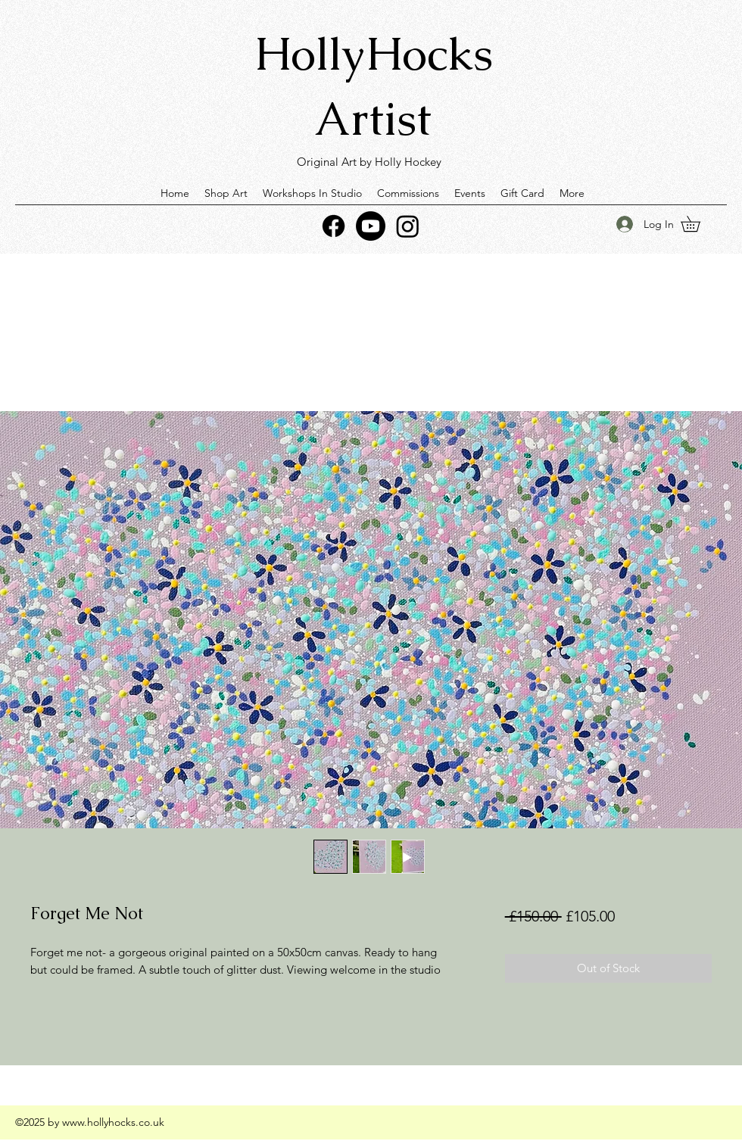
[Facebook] (333, 226)
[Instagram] (407, 226)
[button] (698, 224)
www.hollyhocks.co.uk (113, 1122)
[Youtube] (370, 226)
